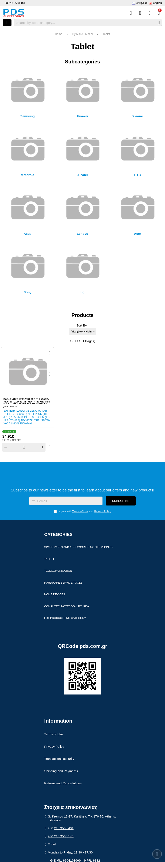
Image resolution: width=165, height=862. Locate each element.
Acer (137, 233)
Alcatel (82, 175)
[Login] (149, 13)
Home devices (54, 594)
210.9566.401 (64, 828)
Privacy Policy (102, 511)
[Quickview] (50, 353)
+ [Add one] (42, 447)
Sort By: (82, 325)
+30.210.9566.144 (60, 836)
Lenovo (82, 233)
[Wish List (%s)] (140, 13)
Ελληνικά (142, 2)
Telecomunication (58, 570)
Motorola (27, 175)
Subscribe (120, 501)
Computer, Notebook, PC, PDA (66, 606)
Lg (82, 292)
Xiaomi (137, 116)
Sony (27, 292)
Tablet (106, 34)
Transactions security (59, 758)
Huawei (82, 116)
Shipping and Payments (61, 771)
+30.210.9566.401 (14, 3)
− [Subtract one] (5, 447)
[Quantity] (24, 447)
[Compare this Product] (131, 13)
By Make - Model (82, 34)
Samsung (27, 116)
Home (58, 34)
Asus (27, 233)
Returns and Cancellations (63, 783)
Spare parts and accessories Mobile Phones (78, 547)
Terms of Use (80, 511)
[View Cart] (159, 13)
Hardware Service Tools (63, 582)
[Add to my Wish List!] (50, 363)
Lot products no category (65, 618)
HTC (137, 175)
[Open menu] (7, 22)
